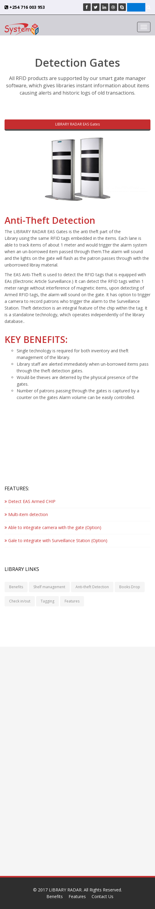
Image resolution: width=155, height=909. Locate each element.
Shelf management (49, 586)
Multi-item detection (26, 514)
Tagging (47, 601)
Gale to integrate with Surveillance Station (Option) (56, 540)
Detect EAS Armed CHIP (30, 501)
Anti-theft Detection (92, 586)
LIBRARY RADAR (65, 890)
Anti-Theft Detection (50, 220)
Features (72, 601)
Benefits (16, 586)
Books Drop (129, 586)
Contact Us (102, 896)
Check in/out (19, 601)
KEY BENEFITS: (36, 339)
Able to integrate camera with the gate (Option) (53, 527)
